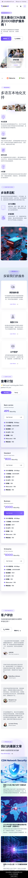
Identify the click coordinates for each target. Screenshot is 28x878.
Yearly (16, 392)
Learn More (14, 304)
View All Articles (7, 753)
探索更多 (6, 38)
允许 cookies (14, 876)
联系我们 (18, 38)
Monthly (6, 392)
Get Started (14, 417)
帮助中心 (17, 631)
